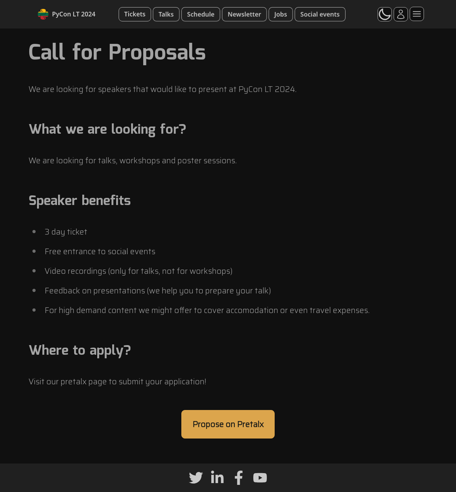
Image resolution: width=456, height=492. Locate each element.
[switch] (385, 14)
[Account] (401, 14)
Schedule (200, 14)
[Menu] (417, 14)
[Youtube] (260, 478)
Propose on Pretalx (228, 424)
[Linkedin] (217, 478)
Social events (320, 14)
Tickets (135, 14)
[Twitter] (196, 478)
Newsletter (244, 14)
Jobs (280, 14)
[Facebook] (239, 478)
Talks (166, 14)
